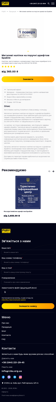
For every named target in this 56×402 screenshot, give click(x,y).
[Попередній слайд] (49, 171)
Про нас (5, 323)
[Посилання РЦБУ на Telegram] (14, 377)
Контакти (6, 335)
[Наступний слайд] (53, 171)
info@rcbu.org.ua (12, 371)
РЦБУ (4, 11)
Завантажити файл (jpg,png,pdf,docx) (19, 288)
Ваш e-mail (7, 268)
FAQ (3, 339)
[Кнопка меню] (52, 3)
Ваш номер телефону (12, 258)
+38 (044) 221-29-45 (13, 362)
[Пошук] (48, 3)
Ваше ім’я (6, 248)
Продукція (12, 11)
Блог (4, 331)
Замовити (28, 79)
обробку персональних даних (14, 300)
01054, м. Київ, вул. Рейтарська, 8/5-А (21, 383)
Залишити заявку (28, 306)
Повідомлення (8, 278)
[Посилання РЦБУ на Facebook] (3, 377)
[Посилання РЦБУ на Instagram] (20, 377)
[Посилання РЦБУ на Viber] (9, 377)
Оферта (5, 392)
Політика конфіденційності (13, 395)
